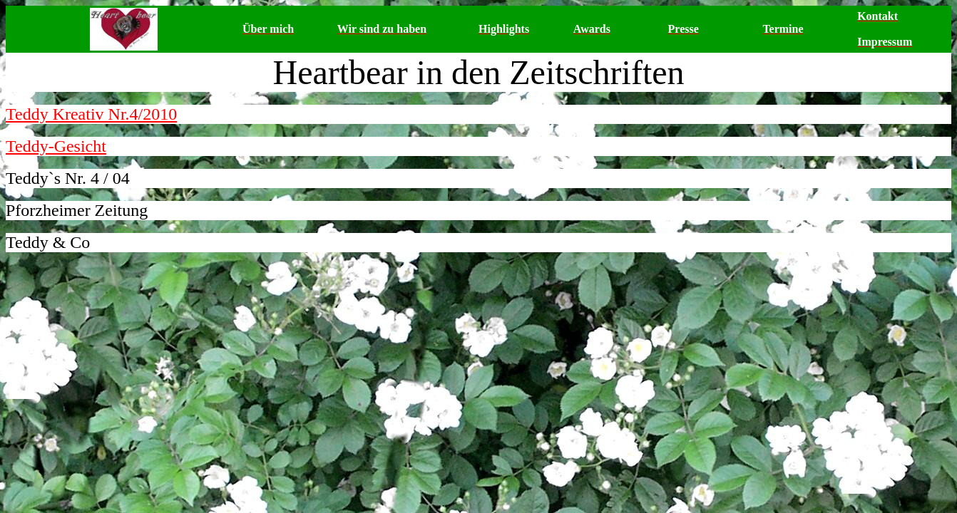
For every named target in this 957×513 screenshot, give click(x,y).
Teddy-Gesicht (56, 146)
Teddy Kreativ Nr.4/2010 (91, 114)
